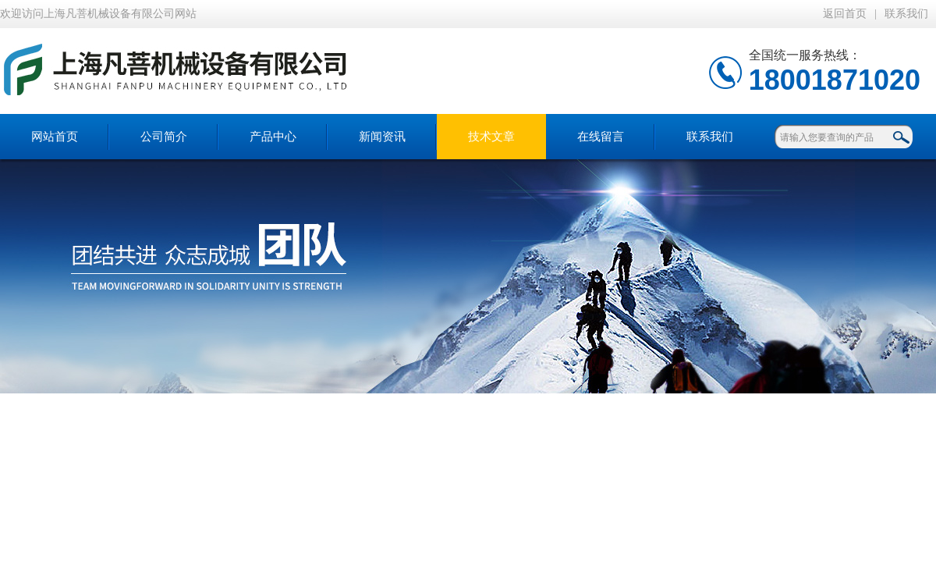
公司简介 (163, 136)
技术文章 (491, 136)
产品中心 (273, 136)
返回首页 (845, 14)
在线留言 (600, 136)
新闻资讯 (382, 136)
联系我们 (906, 14)
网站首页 (54, 136)
